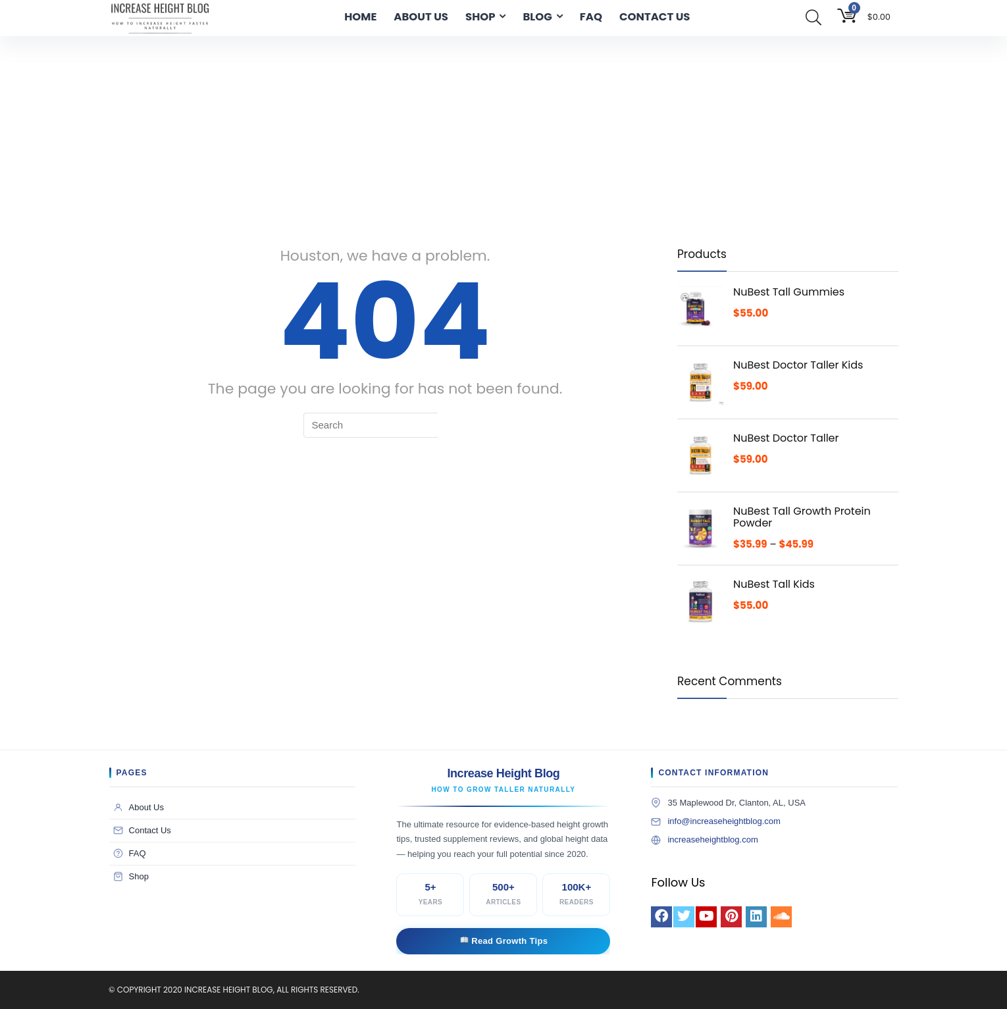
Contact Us (142, 830)
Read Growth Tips (504, 941)
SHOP (480, 16)
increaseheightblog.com (712, 839)
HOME (360, 16)
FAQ (591, 16)
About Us (138, 807)
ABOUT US (421, 16)
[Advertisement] (503, 135)
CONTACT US (654, 16)
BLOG (537, 16)
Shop (131, 876)
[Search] (452, 425)
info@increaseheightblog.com (723, 821)
